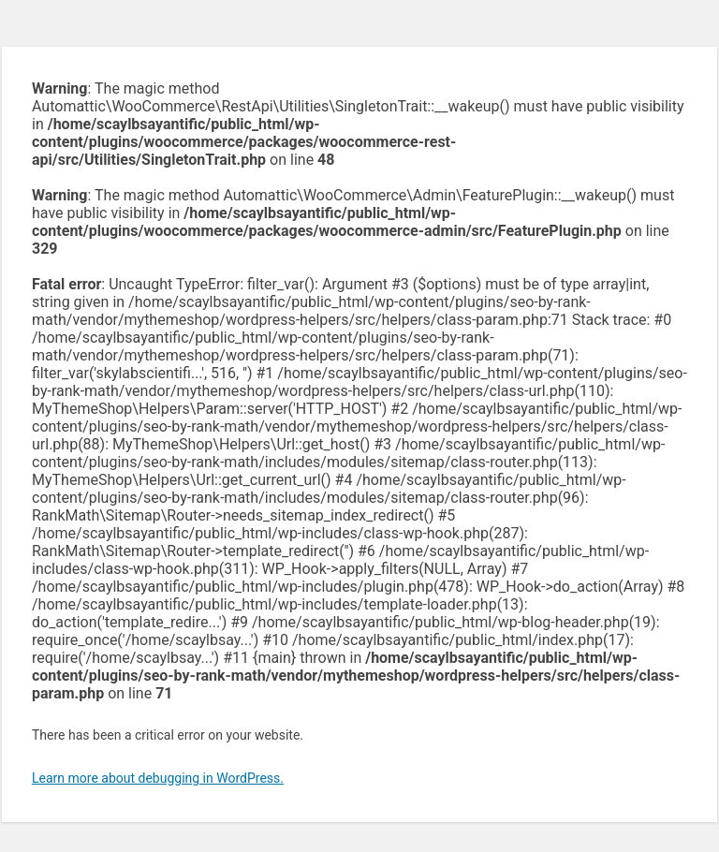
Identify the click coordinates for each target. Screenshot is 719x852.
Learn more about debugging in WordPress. (158, 778)
